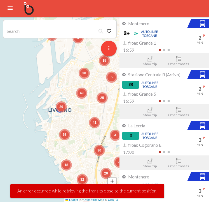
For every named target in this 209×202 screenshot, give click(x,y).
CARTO (113, 199)
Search (13, 31)
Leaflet (71, 199)
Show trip (150, 61)
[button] (61, 107)
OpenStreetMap (93, 199)
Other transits (178, 61)
